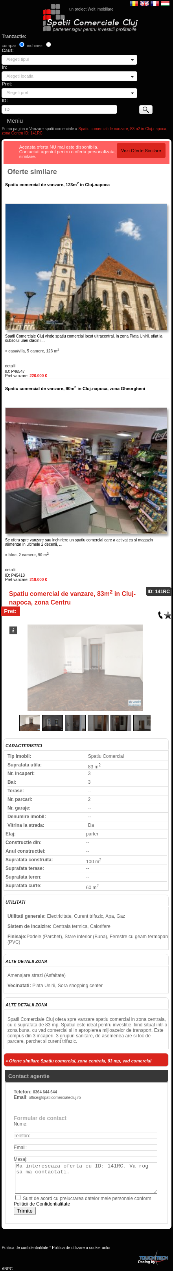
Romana (134, 3)
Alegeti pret (17, 92)
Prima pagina (13, 129)
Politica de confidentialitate (25, 1248)
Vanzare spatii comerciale (51, 129)
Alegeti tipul (17, 59)
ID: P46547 (15, 371)
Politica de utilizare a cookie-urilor (81, 1248)
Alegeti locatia (19, 76)
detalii (10, 366)
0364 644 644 (45, 1092)
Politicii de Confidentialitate (42, 1204)
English (144, 3)
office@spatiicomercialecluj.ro (55, 1097)
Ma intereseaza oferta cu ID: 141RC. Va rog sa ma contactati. (86, 1178)
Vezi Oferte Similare (141, 150)
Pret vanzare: (26, 376)
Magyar (165, 3)
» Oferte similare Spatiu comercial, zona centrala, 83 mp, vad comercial (78, 1061)
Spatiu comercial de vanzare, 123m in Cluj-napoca (57, 184)
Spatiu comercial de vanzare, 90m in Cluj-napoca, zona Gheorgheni (75, 388)
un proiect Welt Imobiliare (91, 9)
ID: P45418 (15, 575)
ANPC (7, 1269)
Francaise (155, 3)
